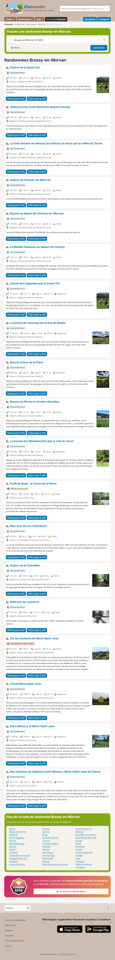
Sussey (79, 849)
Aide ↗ (39, 19)
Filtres (15, 47)
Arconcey (13, 834)
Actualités (9, 935)
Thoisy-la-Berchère (84, 852)
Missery (46, 861)
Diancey (46, 828)
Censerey (13, 852)
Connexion (104, 19)
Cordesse (13, 861)
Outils (10, 19)
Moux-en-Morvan (84, 828)
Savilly (78, 843)
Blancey (12, 846)
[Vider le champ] (98, 40)
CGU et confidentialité (15, 920)
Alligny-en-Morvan (17, 831)
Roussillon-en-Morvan (86, 834)
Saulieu (79, 840)
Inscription (89, 19)
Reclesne (80, 831)
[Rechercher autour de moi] (104, 40)
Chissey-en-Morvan (18, 858)
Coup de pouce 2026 (16, 940)
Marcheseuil (48, 852)
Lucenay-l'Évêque (50, 843)
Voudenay (80, 867)
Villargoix (80, 861)
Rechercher (98, 47)
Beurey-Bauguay (16, 843)
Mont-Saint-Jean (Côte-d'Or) (55, 864)
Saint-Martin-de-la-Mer (86, 837)
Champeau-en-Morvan (19, 855)
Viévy (78, 858)
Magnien (46, 846)
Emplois (8, 930)
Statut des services (48, 954)
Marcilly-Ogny (48, 855)
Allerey (12, 828)
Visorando (8, 24)
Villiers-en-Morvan (84, 864)
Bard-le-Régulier (16, 837)
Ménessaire (47, 858)
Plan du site (10, 925)
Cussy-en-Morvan (17, 864)
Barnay (12, 840)
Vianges (79, 855)
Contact (8, 946)
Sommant (80, 846)
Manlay (45, 849)
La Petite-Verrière (50, 837)
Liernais (46, 840)
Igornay (46, 831)
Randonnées (25, 19)
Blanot (12, 849)
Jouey (44, 834)
